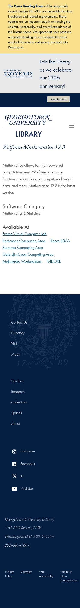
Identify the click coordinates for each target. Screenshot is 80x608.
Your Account (58, 99)
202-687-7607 (17, 545)
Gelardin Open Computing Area (28, 254)
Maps (15, 354)
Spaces (16, 413)
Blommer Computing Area (23, 247)
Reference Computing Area (24, 240)
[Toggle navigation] (72, 125)
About (15, 423)
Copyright (26, 572)
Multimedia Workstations (22, 261)
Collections (19, 402)
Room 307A (60, 240)
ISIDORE (54, 261)
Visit (14, 343)
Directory (18, 332)
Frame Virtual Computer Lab (25, 233)
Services (17, 381)
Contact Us (19, 322)
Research (18, 391)
